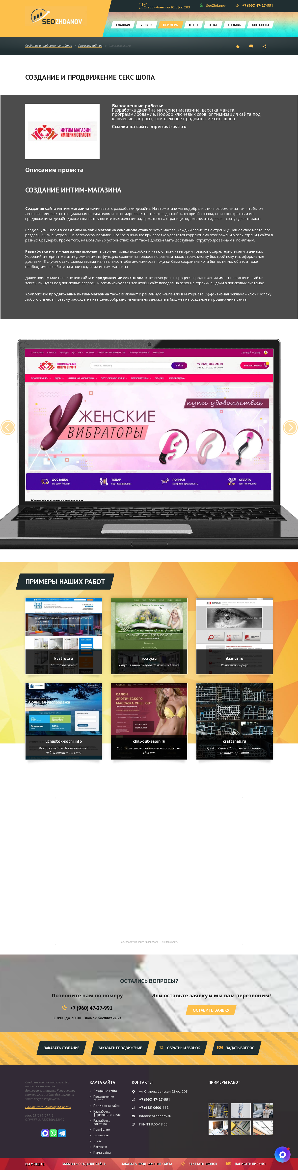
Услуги (146, 25)
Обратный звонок (180, 1047)
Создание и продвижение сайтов (48, 46)
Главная (123, 25)
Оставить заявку (211, 1010)
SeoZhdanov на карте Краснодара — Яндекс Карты (149, 942)
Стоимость (100, 1135)
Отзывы (235, 25)
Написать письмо (245, 1164)
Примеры (171, 25)
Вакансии (100, 1147)
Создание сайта (105, 1091)
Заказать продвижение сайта (143, 1164)
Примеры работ (225, 1082)
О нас (213, 25)
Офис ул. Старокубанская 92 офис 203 (164, 5)
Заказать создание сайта (80, 1164)
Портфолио (101, 1129)
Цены (193, 25)
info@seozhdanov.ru (155, 1116)
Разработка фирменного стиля (107, 1113)
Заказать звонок (199, 1164)
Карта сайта (102, 1082)
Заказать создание (61, 1047)
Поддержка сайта (106, 1105)
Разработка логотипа (101, 1122)
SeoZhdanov (216, 5)
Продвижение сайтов (103, 1098)
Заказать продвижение (120, 1047)
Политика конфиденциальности (48, 1107)
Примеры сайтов (90, 46)
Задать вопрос (235, 1047)
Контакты (260, 25)
